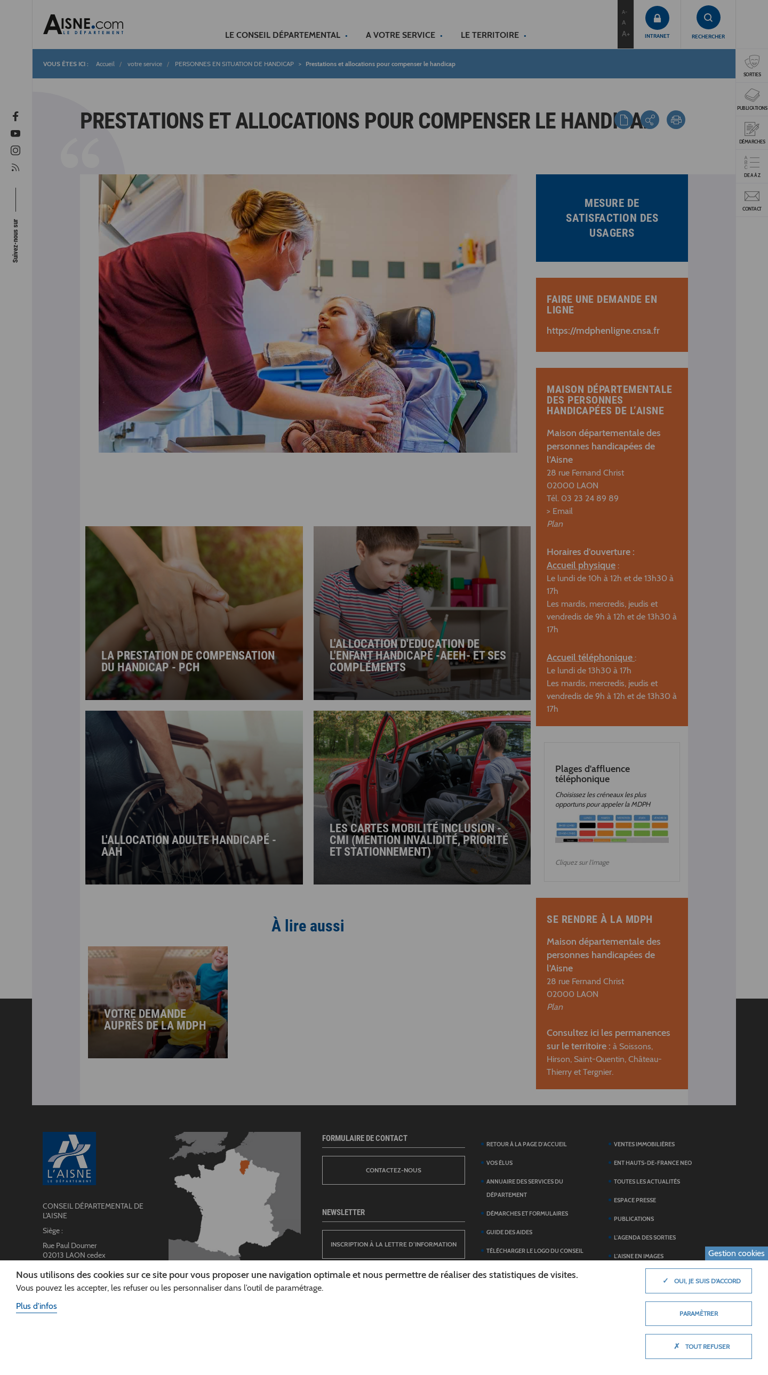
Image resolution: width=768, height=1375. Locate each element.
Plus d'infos (36, 1306)
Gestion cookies (736, 1253)
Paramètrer (698, 1313)
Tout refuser (699, 1346)
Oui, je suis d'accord (699, 1281)
